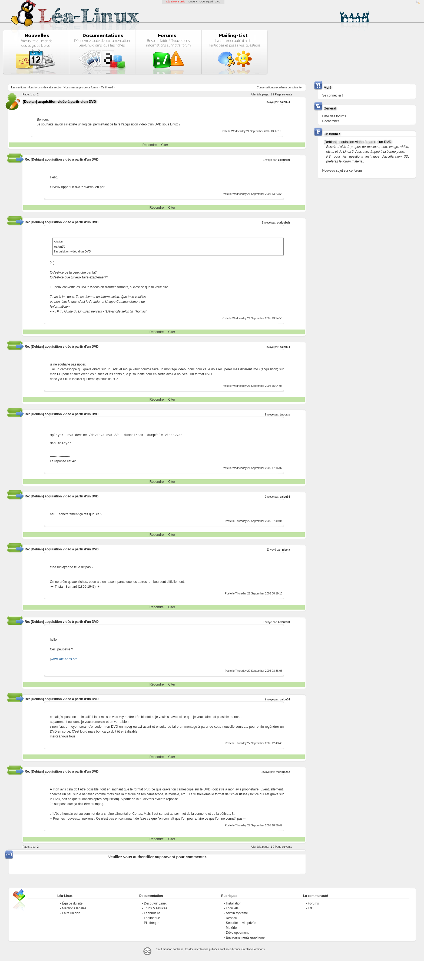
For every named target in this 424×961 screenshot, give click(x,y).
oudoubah (283, 222)
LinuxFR (193, 1)
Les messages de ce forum (81, 87)
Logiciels (232, 908)
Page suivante (283, 94)
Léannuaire (152, 913)
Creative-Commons (253, 949)
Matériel (231, 928)
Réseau (231, 918)
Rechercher (330, 121)
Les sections (18, 87)
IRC (310, 908)
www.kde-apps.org (64, 659)
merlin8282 (283, 771)
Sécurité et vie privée (241, 923)
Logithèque (152, 918)
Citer (164, 145)
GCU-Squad (206, 1)
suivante (297, 87)
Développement (237, 933)
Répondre (150, 145)
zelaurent (284, 159)
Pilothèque (151, 923)
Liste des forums (334, 116)
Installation (233, 903)
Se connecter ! (332, 95)
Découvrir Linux (155, 903)
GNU (217, 1)
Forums (313, 903)
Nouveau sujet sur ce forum (342, 170)
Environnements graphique (245, 937)
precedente (280, 87)
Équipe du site (72, 903)
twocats (285, 414)
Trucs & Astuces (155, 908)
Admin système (237, 913)
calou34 (285, 102)
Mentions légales (74, 908)
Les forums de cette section (45, 87)
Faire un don (71, 913)
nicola (286, 549)
